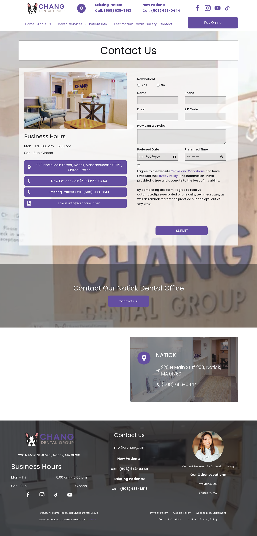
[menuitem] (30, 24)
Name (141, 93)
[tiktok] (227, 9)
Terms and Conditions (188, 171)
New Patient (146, 79)
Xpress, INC (92, 519)
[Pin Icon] (144, 361)
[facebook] (197, 9)
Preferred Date (148, 149)
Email (141, 109)
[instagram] (207, 9)
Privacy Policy (167, 176)
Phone (189, 93)
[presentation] (165, 215)
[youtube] (217, 9)
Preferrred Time (196, 149)
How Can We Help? (151, 125)
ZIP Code (191, 109)
